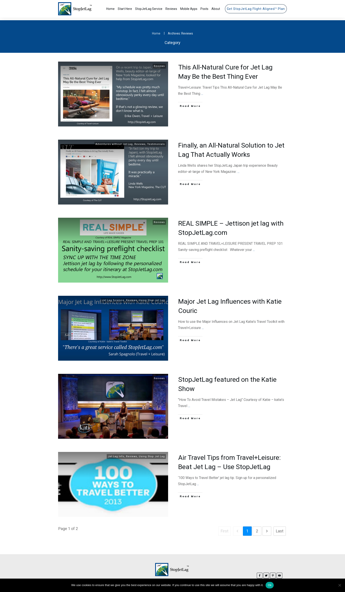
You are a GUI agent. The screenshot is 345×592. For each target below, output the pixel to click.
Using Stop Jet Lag (152, 297)
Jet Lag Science (113, 297)
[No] (339, 585)
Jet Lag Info (116, 453)
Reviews (159, 63)
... (202, 91)
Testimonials (156, 141)
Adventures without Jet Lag (114, 141)
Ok (270, 585)
